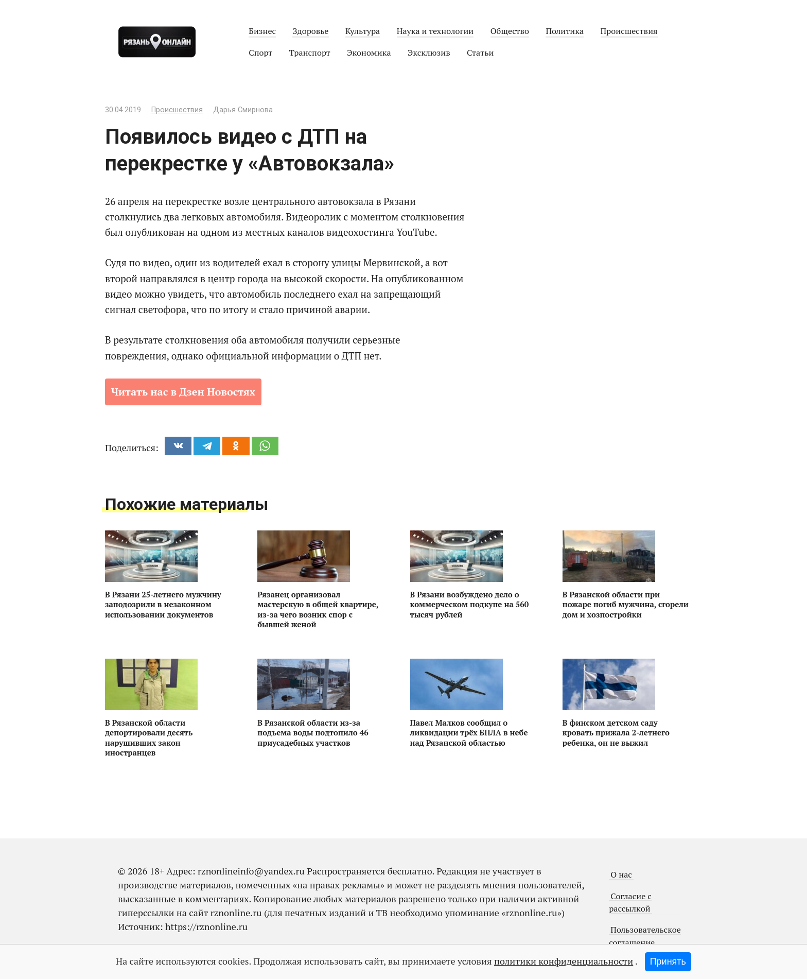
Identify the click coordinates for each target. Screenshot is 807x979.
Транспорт (309, 52)
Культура (362, 31)
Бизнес (262, 31)
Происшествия (629, 31)
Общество (509, 31)
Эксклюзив (429, 52)
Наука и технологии (435, 31)
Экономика (369, 52)
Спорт (260, 52)
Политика (565, 31)
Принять (668, 961)
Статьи (480, 52)
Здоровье (310, 31)
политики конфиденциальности (563, 961)
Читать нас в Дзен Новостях (183, 392)
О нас (621, 874)
